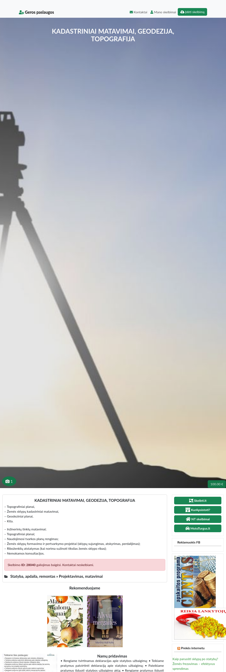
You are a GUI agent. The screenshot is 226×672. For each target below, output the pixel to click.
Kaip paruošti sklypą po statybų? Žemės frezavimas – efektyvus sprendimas (195, 663)
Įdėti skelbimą (192, 12)
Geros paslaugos (36, 12)
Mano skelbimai (163, 12)
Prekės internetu (193, 648)
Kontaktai (138, 12)
